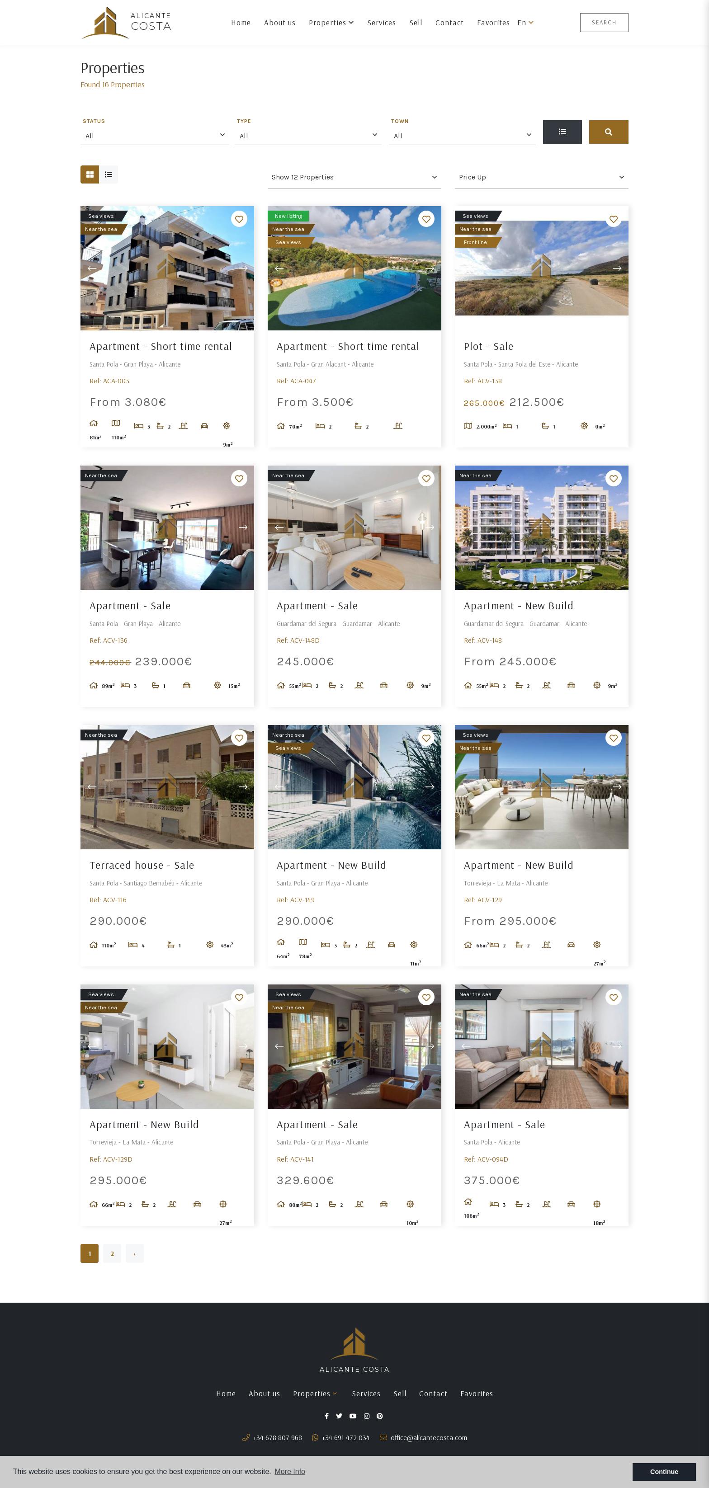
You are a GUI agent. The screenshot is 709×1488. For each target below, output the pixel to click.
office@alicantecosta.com (423, 1437)
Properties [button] (331, 22)
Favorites (493, 22)
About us (280, 22)
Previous (91, 268)
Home (241, 22)
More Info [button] (289, 1471)
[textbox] (157, 136)
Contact (449, 22)
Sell (415, 22)
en (525, 22)
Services (381, 22)
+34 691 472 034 (341, 1437)
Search (604, 22)
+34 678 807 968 (272, 1437)
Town (400, 121)
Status (94, 121)
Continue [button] (664, 1471)
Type (244, 121)
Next (243, 268)
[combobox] (154, 134)
